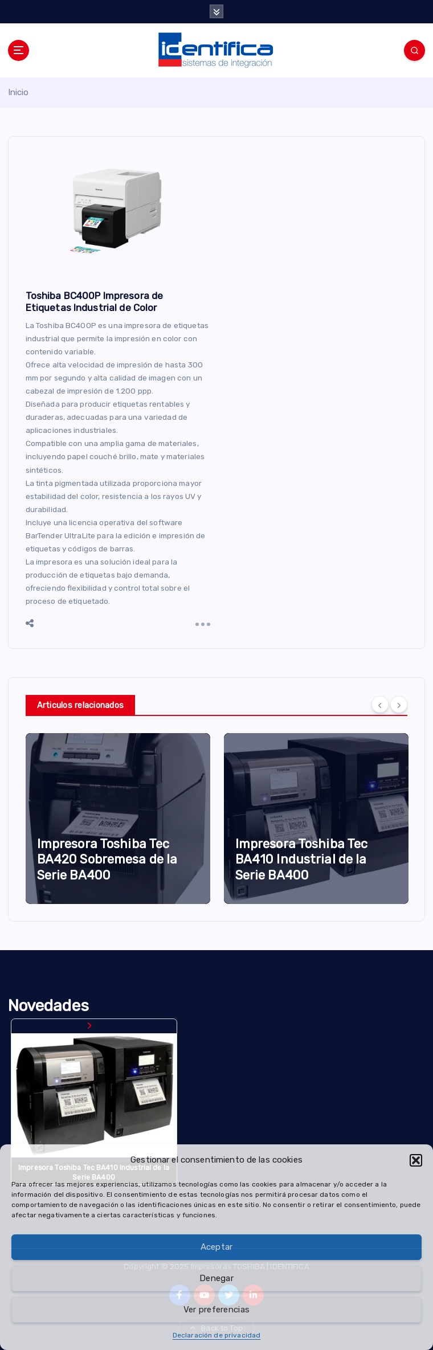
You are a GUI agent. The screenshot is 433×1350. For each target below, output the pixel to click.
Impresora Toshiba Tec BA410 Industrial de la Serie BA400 (301, 859)
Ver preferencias (216, 1309)
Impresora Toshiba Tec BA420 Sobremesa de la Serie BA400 (107, 859)
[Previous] (380, 704)
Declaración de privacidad (216, 1335)
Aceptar (217, 1247)
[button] (416, 1160)
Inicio (18, 92)
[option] (118, 818)
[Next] (398, 704)
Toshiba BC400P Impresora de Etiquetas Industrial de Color (95, 301)
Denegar (216, 1278)
